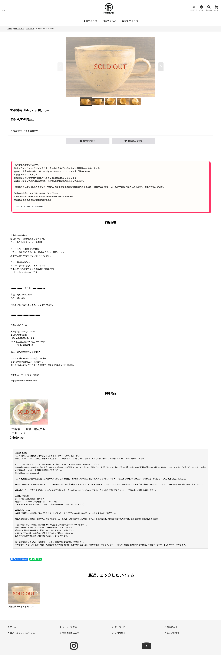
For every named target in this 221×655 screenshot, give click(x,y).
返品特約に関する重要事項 (24, 130)
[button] (4, 8)
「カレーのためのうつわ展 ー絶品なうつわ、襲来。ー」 (36, 252)
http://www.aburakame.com (23, 380)
